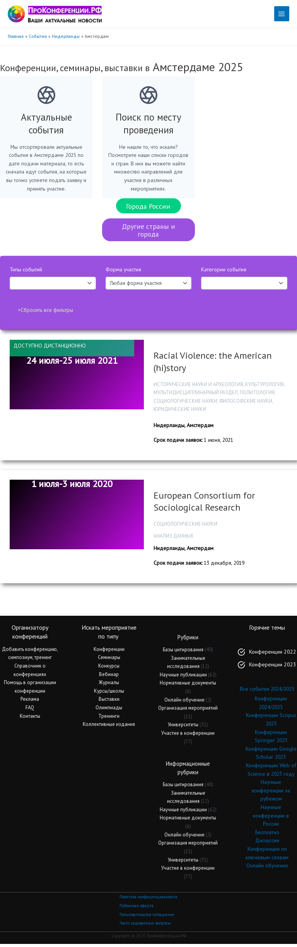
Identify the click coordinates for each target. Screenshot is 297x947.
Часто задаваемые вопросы (145, 926)
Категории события (223, 272)
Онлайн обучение (184, 702)
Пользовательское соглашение (146, 917)
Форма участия (123, 272)
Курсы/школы (109, 693)
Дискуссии (267, 843)
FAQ (30, 710)
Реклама (29, 702)
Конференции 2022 (272, 654)
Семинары (109, 660)
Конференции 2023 (272, 667)
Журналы (109, 685)
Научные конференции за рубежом (271, 793)
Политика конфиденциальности (148, 900)
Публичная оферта (136, 908)
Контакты (30, 718)
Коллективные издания (109, 727)
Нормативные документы (188, 686)
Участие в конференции (188, 736)
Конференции (109, 652)
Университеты (183, 727)
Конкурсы (108, 669)
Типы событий (26, 272)
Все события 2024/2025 (267, 691)
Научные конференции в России (271, 818)
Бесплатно (267, 834)
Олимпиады (109, 710)
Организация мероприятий (188, 711)
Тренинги (108, 718)
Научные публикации (183, 677)
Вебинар (109, 677)
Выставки (109, 702)
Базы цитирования (183, 652)
